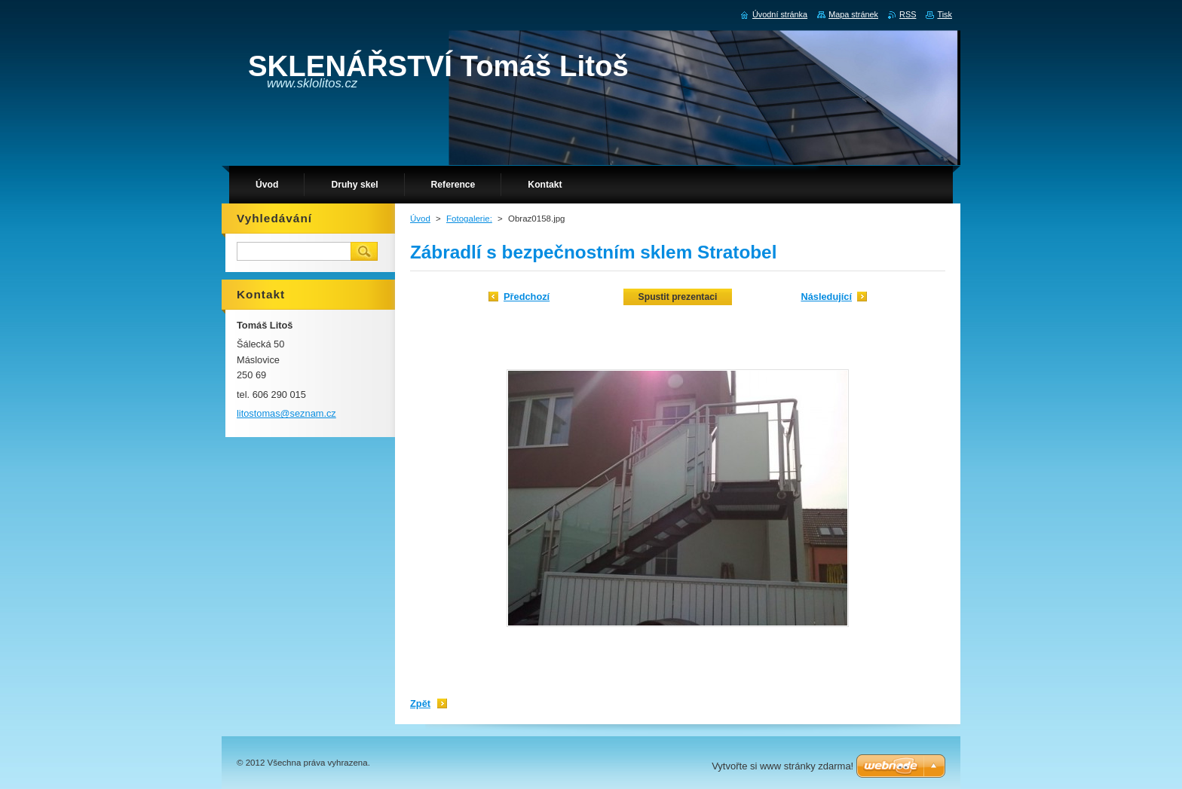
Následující (826, 296)
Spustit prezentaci (678, 297)
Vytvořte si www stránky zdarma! (782, 766)
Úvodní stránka (779, 14)
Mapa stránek (853, 14)
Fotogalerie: (469, 218)
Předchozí (527, 296)
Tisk (944, 14)
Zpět (420, 703)
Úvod (420, 218)
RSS (907, 14)
